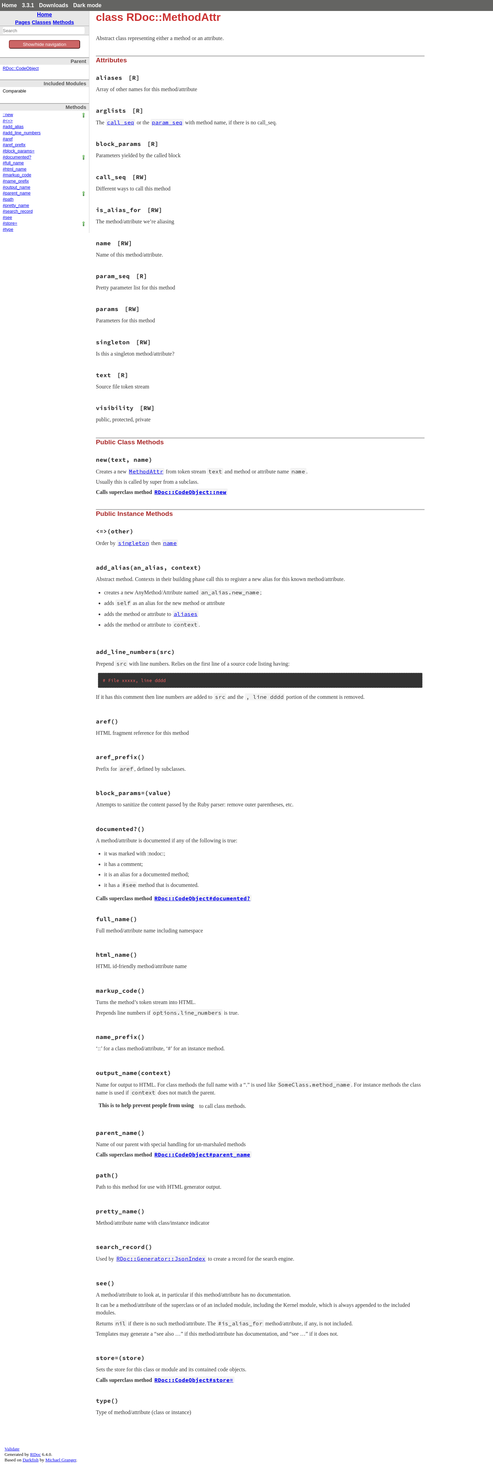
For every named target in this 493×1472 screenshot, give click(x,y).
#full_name (13, 163)
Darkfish (31, 1459)
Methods (63, 22)
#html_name (14, 169)
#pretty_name (16, 205)
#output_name (16, 187)
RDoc (35, 1454)
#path (8, 199)
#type (8, 229)
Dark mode (87, 5)
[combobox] (44, 30)
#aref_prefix (14, 145)
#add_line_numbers (22, 133)
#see (7, 217)
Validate (12, 1448)
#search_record (18, 211)
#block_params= (19, 151)
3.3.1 (28, 5)
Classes (41, 22)
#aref (8, 139)
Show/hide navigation (44, 44)
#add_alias (13, 126)
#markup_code (17, 175)
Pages (22, 22)
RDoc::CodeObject (21, 68)
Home (9, 5)
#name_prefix (16, 181)
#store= (10, 223)
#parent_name (16, 193)
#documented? (17, 157)
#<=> (8, 121)
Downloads (53, 5)
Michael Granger (61, 1459)
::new (8, 114)
